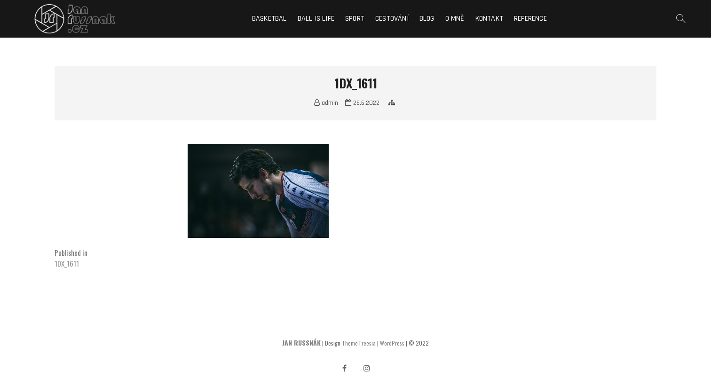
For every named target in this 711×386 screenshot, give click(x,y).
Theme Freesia (359, 343)
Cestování (392, 19)
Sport (354, 19)
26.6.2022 (362, 103)
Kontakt (489, 19)
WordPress (392, 343)
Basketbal (269, 19)
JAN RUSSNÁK (301, 342)
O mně (455, 19)
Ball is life (316, 19)
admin (326, 103)
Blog (426, 19)
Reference (530, 19)
